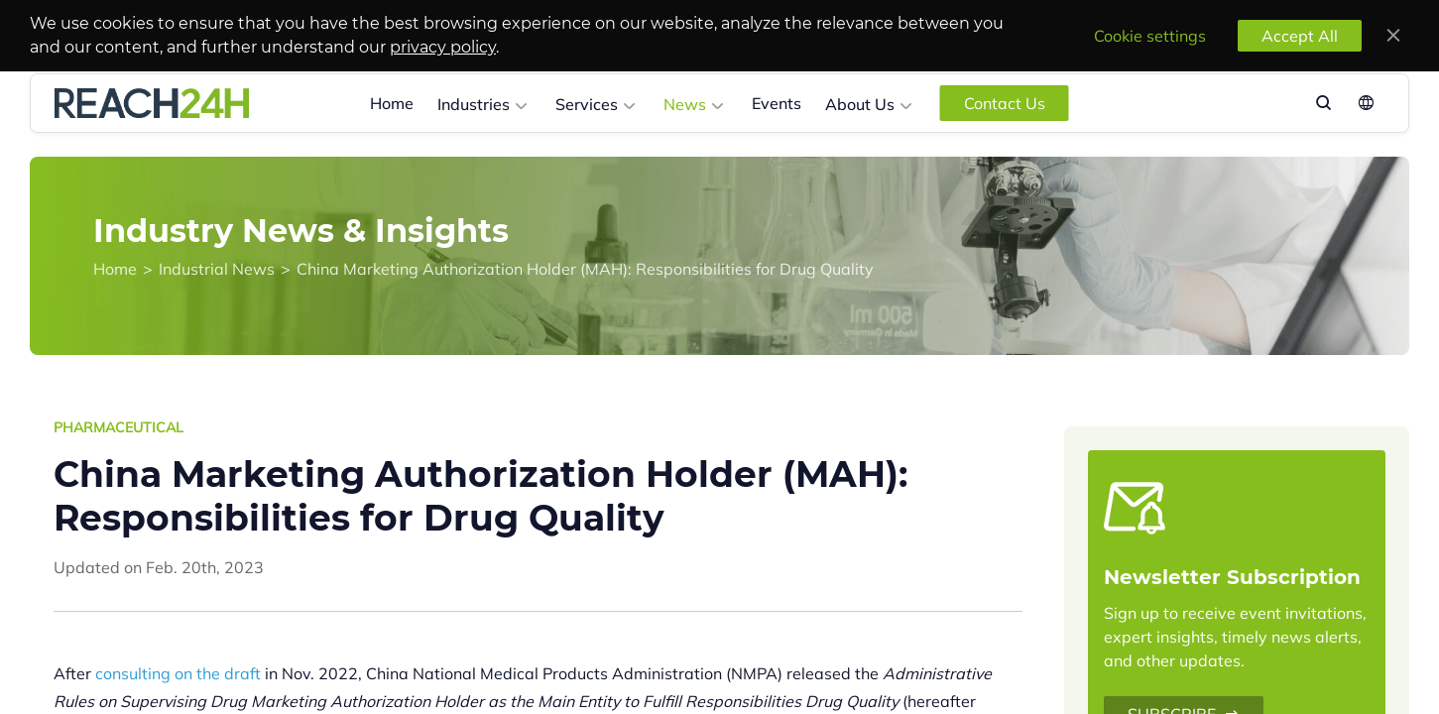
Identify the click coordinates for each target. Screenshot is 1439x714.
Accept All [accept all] (1299, 36)
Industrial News (217, 269)
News (684, 104)
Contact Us (1004, 103)
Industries (473, 104)
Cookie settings (1150, 36)
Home (392, 103)
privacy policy (443, 47)
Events (776, 103)
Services (586, 104)
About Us (860, 104)
